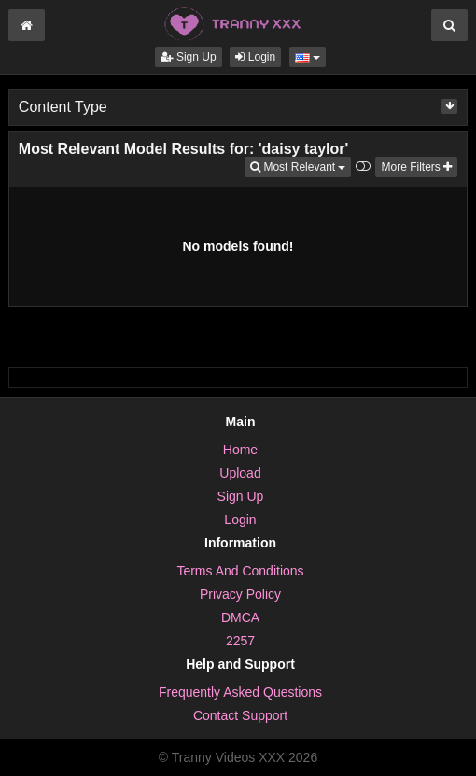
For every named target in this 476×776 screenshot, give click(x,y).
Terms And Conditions (239, 570)
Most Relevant (300, 165)
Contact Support (240, 715)
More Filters (416, 166)
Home (240, 449)
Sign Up (189, 56)
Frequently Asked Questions (240, 692)
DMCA (240, 617)
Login (255, 56)
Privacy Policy (240, 594)
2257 (240, 640)
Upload (239, 472)
